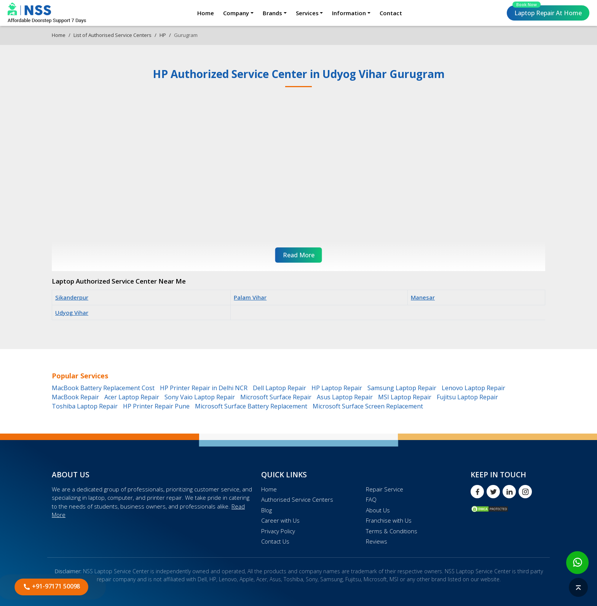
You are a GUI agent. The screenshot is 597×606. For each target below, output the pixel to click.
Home (205, 13)
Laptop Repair (547, 11)
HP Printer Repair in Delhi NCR (203, 388)
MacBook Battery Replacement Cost (103, 388)
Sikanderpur (71, 297)
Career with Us (280, 520)
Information (349, 13)
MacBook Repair (75, 397)
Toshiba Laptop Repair (85, 406)
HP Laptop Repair (336, 388)
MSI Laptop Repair (404, 397)
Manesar (423, 297)
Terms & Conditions (391, 531)
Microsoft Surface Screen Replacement (368, 406)
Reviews (376, 541)
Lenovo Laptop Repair (473, 388)
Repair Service (384, 489)
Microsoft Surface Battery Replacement (251, 406)
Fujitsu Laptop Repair (467, 397)
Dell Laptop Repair (279, 388)
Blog (266, 510)
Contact (391, 13)
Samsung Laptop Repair (401, 388)
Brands (272, 13)
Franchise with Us (389, 520)
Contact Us (275, 541)
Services (307, 13)
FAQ (371, 499)
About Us (378, 510)
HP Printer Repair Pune (156, 406)
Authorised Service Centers (297, 499)
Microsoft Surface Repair (275, 397)
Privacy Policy (278, 531)
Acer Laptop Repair (131, 397)
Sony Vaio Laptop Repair (199, 397)
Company (236, 13)
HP (163, 35)
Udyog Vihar (71, 312)
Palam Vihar (250, 297)
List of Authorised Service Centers (112, 35)
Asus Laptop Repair (345, 397)
